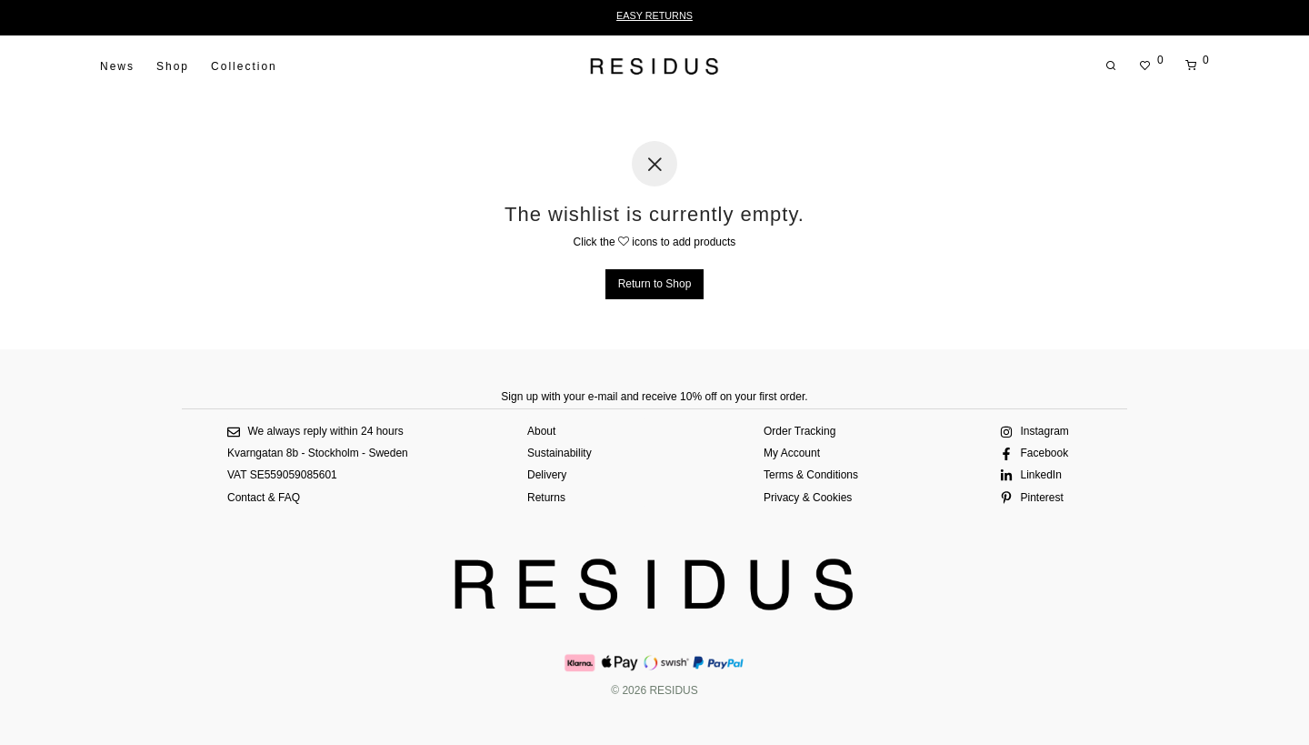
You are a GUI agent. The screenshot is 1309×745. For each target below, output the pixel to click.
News (117, 66)
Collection (244, 66)
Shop (172, 66)
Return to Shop (655, 283)
